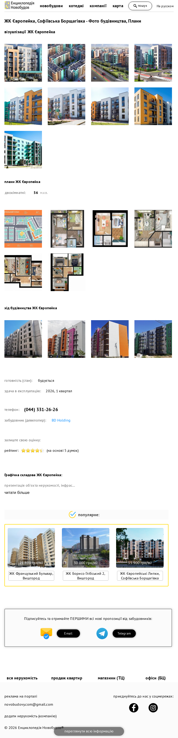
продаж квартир (66, 678)
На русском (165, 6)
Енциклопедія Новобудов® (41, 727)
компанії (98, 5)
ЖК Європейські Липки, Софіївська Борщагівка (140, 575)
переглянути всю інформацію (89, 731)
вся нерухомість (22, 678)
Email (68, 633)
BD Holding (61, 420)
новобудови (51, 5)
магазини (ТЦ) (111, 678)
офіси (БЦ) (156, 678)
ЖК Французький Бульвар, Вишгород (31, 575)
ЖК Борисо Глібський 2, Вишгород (85, 575)
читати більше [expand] (16, 493)
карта (118, 5)
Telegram (124, 633)
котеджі (76, 5)
